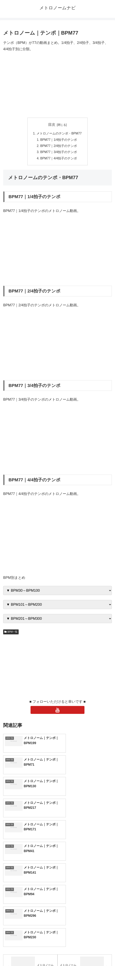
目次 (51, 125)
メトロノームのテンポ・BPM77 (59, 133)
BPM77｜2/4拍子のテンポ (59, 146)
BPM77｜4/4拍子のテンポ (59, 159)
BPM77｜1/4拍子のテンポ (59, 140)
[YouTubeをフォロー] (57, 711)
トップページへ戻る (29, 953)
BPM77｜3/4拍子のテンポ (59, 153)
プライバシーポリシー (85, 953)
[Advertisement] (57, 85)
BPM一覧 (10, 632)
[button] (107, 904)
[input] (57, 904)
